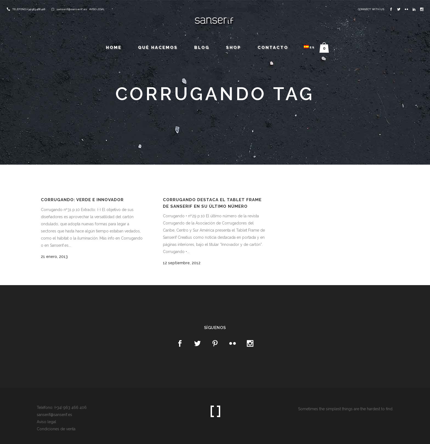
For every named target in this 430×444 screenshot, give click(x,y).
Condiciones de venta (56, 429)
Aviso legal (46, 422)
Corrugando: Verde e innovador (82, 199)
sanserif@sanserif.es (71, 9)
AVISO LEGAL (97, 9)
